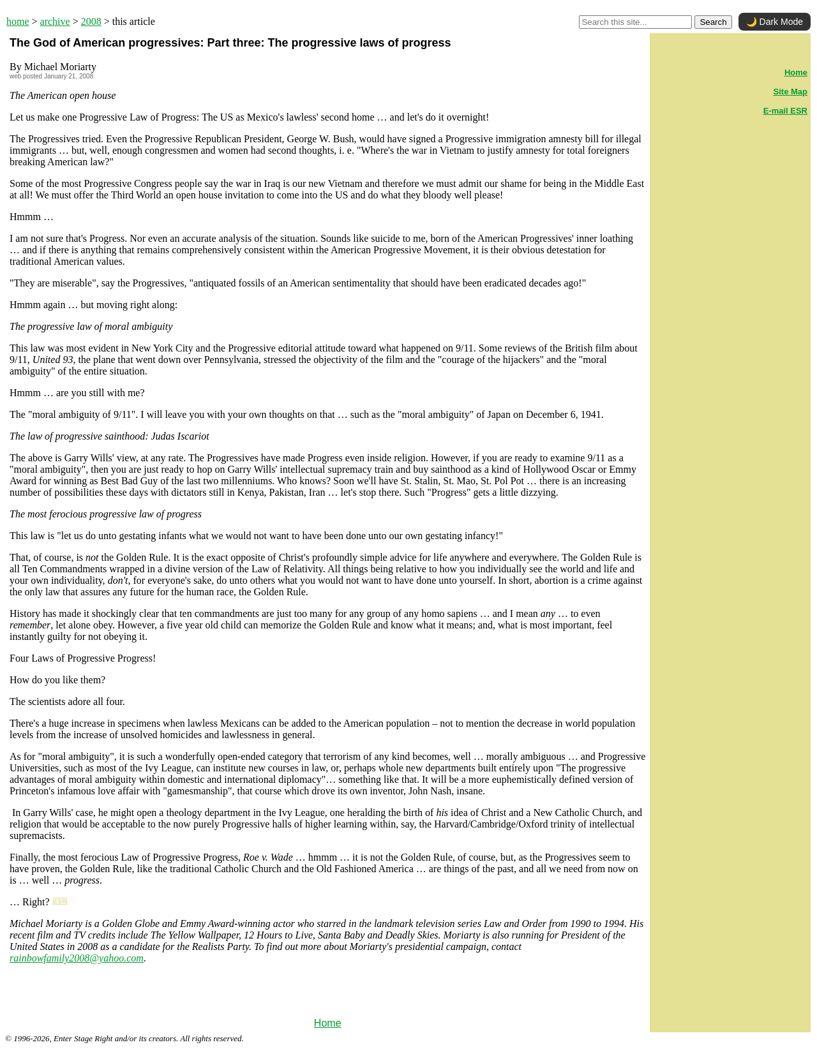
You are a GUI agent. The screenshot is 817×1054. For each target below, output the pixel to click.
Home (327, 1023)
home (17, 21)
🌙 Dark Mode (774, 22)
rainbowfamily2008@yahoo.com (77, 958)
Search (713, 22)
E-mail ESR (785, 110)
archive (55, 21)
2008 (91, 21)
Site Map (790, 91)
